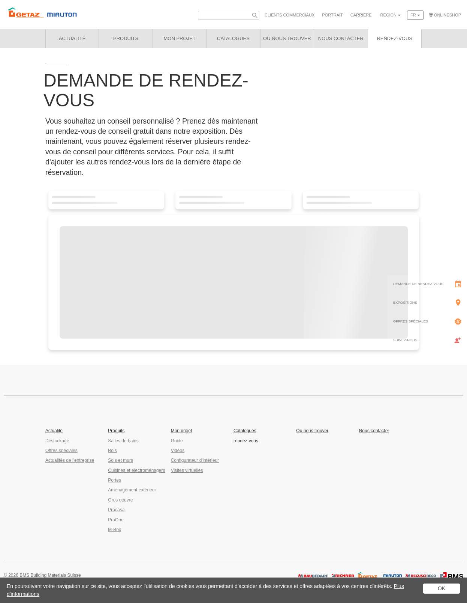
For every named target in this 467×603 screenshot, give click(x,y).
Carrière (361, 15)
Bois (112, 450)
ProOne (115, 519)
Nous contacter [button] (341, 38)
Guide (177, 440)
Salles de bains (123, 440)
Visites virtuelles (187, 470)
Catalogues (245, 430)
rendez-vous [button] (394, 38)
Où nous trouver (312, 430)
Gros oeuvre (120, 500)
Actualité (72, 38)
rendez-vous (246, 440)
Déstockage (57, 440)
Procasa (116, 509)
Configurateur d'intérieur (195, 460)
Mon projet (179, 38)
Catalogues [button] (233, 38)
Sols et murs (120, 460)
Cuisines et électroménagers (136, 470)
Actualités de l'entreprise (69, 460)
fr (415, 15)
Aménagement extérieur (132, 490)
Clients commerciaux (289, 15)
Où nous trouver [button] (287, 38)
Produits (125, 38)
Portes (114, 480)
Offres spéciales (61, 450)
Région (390, 15)
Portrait (332, 15)
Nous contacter (374, 430)
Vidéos (177, 450)
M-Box (114, 529)
